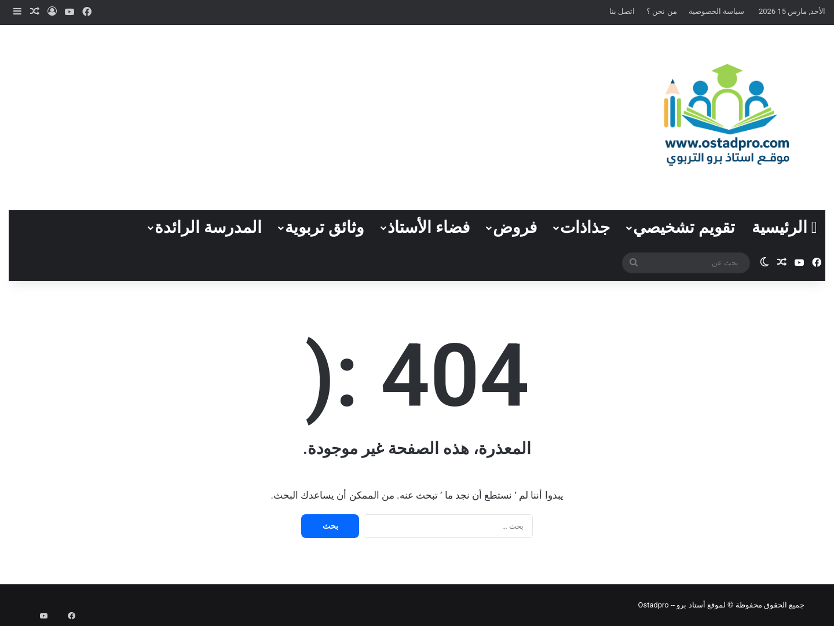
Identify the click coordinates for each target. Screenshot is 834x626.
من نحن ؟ (661, 11)
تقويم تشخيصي (684, 227)
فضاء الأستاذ (428, 227)
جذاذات (585, 227)
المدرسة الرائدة (208, 227)
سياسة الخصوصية (716, 11)
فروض (515, 227)
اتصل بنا (622, 11)
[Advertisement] (278, 117)
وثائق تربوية (324, 227)
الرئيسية (784, 227)
